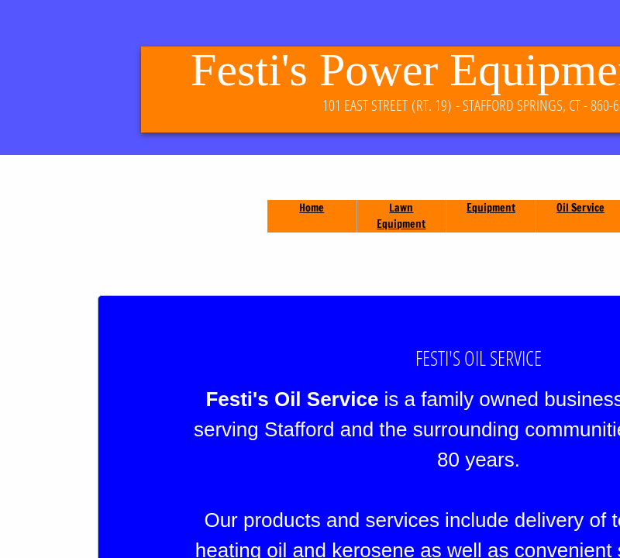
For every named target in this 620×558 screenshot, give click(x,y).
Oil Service (580, 207)
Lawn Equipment (401, 216)
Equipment (491, 207)
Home (311, 207)
